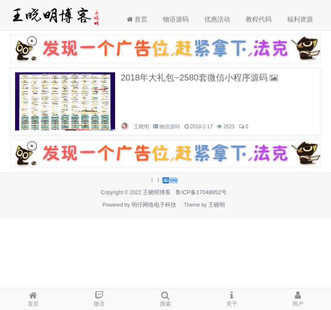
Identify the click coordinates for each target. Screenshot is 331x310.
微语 (99, 298)
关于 (232, 298)
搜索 (165, 298)
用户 (298, 298)
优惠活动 (217, 19)
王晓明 (141, 127)
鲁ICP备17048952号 (201, 192)
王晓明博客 (157, 192)
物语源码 (176, 19)
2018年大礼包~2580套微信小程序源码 (194, 77)
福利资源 (300, 19)
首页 (137, 19)
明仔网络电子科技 (153, 205)
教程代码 (259, 19)
